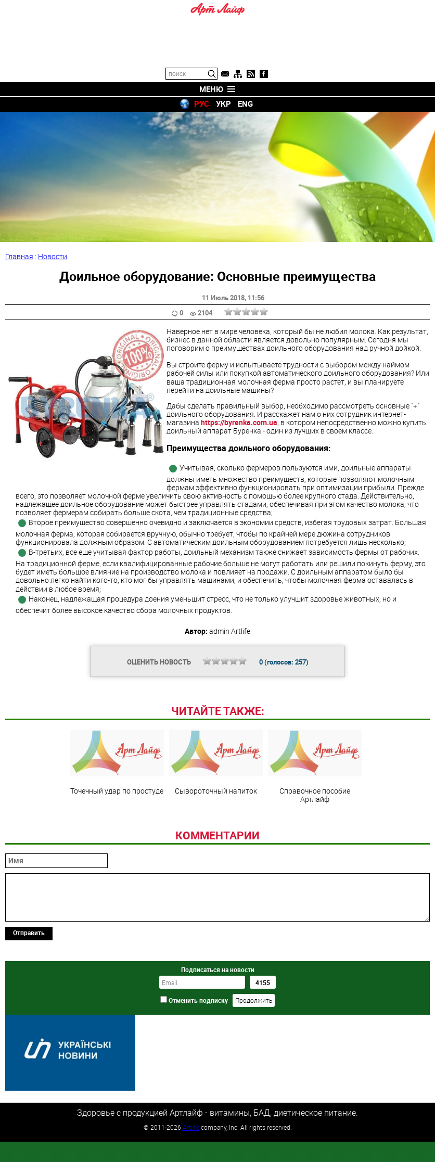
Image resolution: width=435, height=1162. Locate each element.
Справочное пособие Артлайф (315, 838)
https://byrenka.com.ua (239, 422)
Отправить (29, 1004)
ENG (245, 103)
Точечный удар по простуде (117, 833)
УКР (223, 103)
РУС (201, 103)
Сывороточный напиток (216, 833)
